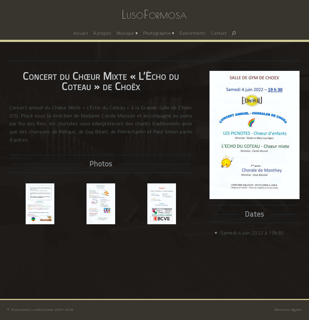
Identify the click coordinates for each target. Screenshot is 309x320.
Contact (219, 33)
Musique (125, 33)
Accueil (80, 33)
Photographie (157, 33)
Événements (193, 33)
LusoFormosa (154, 14)
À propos (102, 33)
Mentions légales (288, 309)
